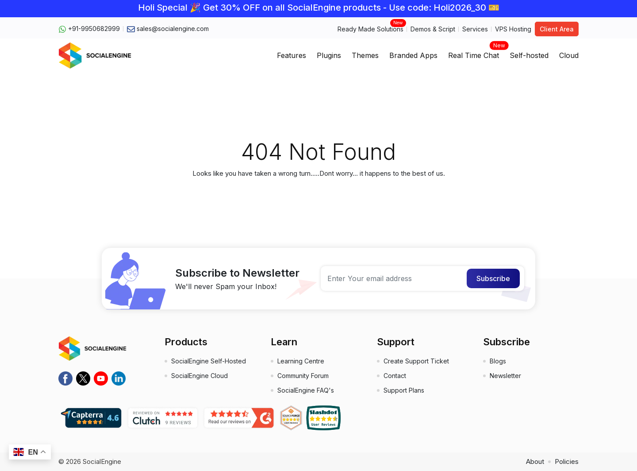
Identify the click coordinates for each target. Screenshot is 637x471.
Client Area (557, 29)
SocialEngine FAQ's (305, 390)
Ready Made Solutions (370, 28)
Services (475, 29)
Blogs (498, 361)
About (535, 461)
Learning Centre (300, 361)
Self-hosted (529, 55)
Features (291, 55)
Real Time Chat (473, 53)
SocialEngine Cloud (199, 375)
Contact (395, 375)
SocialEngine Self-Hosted (208, 361)
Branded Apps (413, 55)
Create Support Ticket (416, 361)
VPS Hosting (513, 29)
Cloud (569, 55)
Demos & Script (433, 29)
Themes (365, 55)
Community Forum (303, 375)
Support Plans (404, 390)
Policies (567, 461)
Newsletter (505, 375)
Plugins (329, 55)
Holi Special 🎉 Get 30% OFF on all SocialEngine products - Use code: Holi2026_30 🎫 (318, 7)
